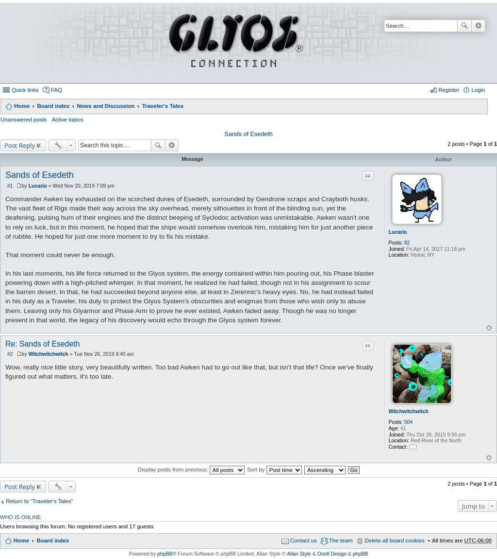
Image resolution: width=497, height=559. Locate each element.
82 (407, 242)
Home (22, 106)
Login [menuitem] (478, 90)
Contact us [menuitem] (303, 540)
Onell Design (332, 554)
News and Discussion (106, 106)
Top (489, 328)
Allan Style (299, 554)
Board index (53, 106)
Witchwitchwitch (409, 411)
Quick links (25, 90)
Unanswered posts (23, 119)
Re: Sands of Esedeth (42, 344)
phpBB (165, 554)
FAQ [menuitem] (56, 90)
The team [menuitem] (341, 540)
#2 (10, 354)
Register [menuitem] (448, 90)
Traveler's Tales (162, 106)
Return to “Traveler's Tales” (39, 501)
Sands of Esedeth (248, 134)
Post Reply (19, 145)
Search (464, 26)
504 (408, 422)
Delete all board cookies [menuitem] (394, 540)
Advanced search (478, 26)
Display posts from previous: (190, 469)
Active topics (67, 119)
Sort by (274, 469)
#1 (10, 186)
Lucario (398, 232)
